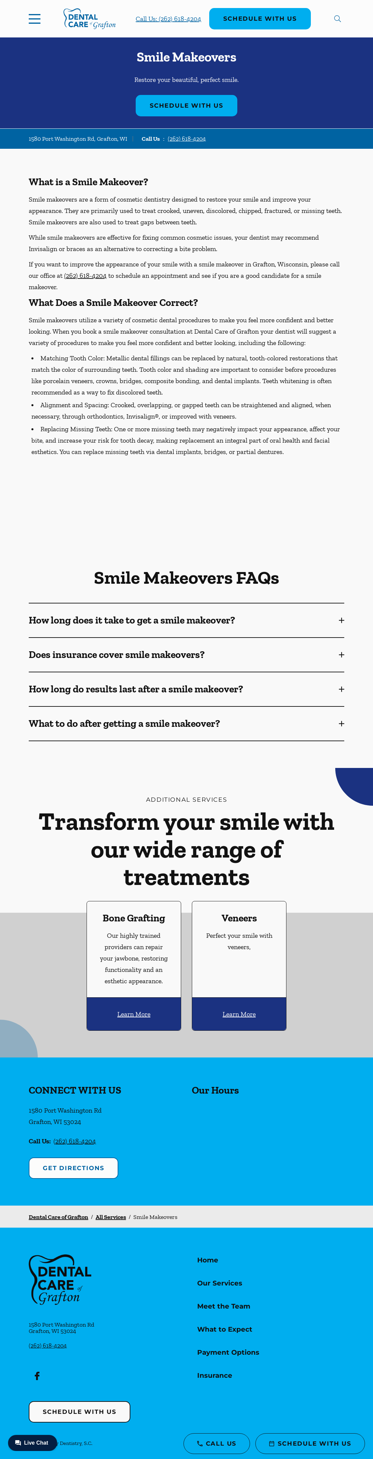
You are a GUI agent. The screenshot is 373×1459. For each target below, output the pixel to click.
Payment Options (228, 1352)
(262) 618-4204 (187, 138)
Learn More (133, 1014)
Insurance (214, 1375)
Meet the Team (223, 1306)
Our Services (219, 1283)
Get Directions (73, 1168)
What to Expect (224, 1329)
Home (207, 1260)
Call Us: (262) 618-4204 (168, 19)
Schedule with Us (260, 18)
